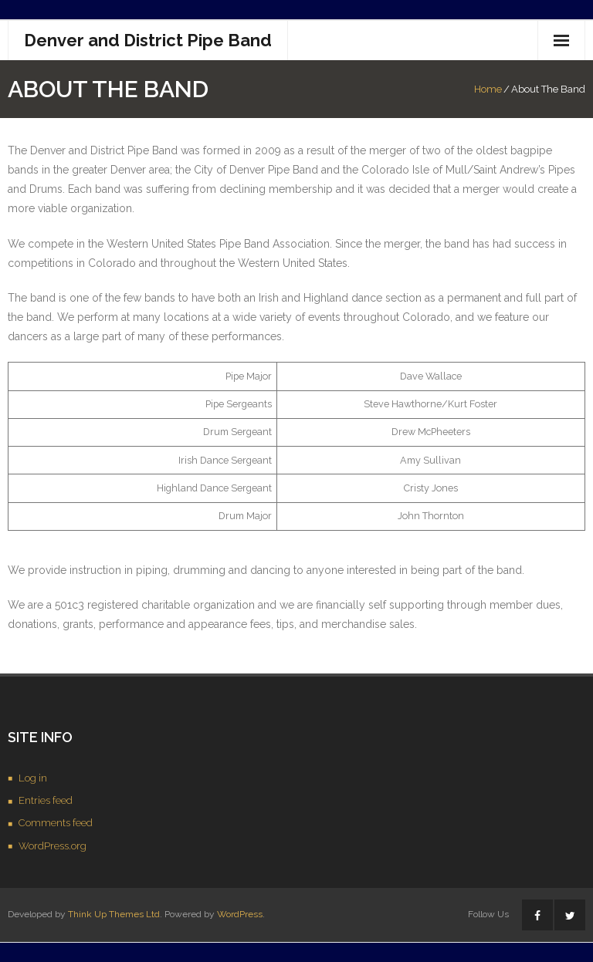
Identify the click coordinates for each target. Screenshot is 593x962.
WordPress (240, 914)
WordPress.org (52, 846)
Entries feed (46, 800)
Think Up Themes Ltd (114, 914)
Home (488, 89)
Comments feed (56, 823)
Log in (33, 778)
